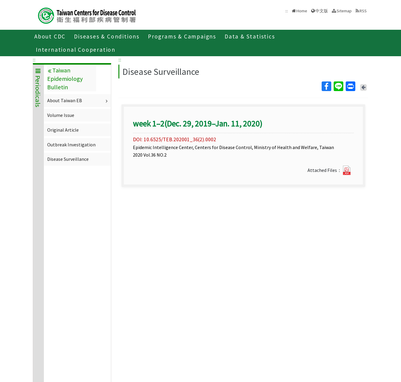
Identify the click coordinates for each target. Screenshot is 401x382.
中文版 (321, 10)
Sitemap (344, 11)
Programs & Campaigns (182, 36)
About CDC (50, 36)
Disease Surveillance (68, 159)
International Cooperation (75, 49)
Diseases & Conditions (106, 36)
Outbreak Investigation (71, 145)
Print (350, 86)
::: (34, 60)
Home (301, 11)
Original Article (63, 130)
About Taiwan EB (78, 100)
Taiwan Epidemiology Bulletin (65, 78)
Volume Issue (60, 115)
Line (338, 86)
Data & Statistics (250, 36)
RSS (363, 11)
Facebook (326, 86)
